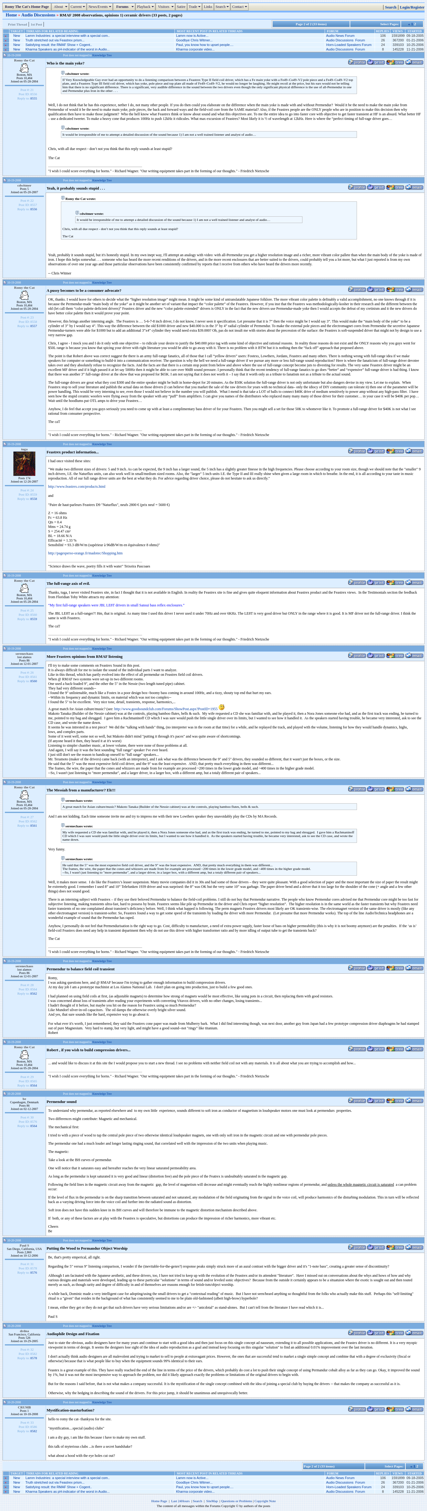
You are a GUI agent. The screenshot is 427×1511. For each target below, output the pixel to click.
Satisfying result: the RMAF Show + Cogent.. (59, 45)
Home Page (159, 1501)
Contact (240, 7)
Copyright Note (265, 1501)
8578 (33, 1358)
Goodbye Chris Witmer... (194, 40)
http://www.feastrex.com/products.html (76, 486)
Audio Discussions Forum (345, 40)
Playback (146, 7)
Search (223, 7)
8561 (33, 825)
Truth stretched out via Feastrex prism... (55, 40)
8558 (33, 499)
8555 (33, 98)
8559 (33, 619)
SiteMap (212, 1501)
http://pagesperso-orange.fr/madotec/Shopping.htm (85, 553)
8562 (33, 993)
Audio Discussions (38, 14)
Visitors (166, 7)
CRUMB (24, 1407)
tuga (24, 449)
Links (208, 7)
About (61, 7)
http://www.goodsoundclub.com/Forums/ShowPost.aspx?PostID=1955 (166, 709)
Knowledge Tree (102, 55)
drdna (24, 1331)
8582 (33, 1431)
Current (79, 7)
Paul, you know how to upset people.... (204, 45)
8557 (33, 326)
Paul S (24, 1245)
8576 (33, 1272)
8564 (33, 1085)
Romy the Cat (24, 60)
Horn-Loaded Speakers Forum (349, 45)
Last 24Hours (180, 1501)
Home (12, 14)
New (16, 35)
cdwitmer (24, 185)
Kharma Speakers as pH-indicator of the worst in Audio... (68, 49)
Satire (181, 7)
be (24, 1099)
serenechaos (24, 653)
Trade (195, 7)
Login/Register (412, 7)
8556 (33, 209)
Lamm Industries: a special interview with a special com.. (68, 35)
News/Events (100, 7)
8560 (33, 681)
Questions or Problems (236, 1501)
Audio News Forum (340, 35)
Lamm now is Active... (192, 35)
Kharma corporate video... (195, 49)
